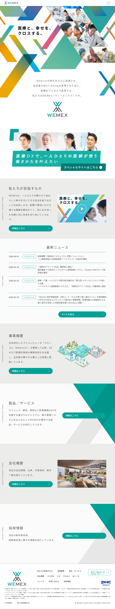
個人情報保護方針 (23, 603)
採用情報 (67, 581)
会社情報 (50, 576)
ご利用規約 (8, 603)
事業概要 (61, 571)
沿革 (58, 576)
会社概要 (40, 576)
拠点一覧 (75, 576)
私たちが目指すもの (45, 571)
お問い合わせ (54, 581)
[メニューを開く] (109, 3)
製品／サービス (75, 571)
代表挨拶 (66, 576)
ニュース (40, 581)
